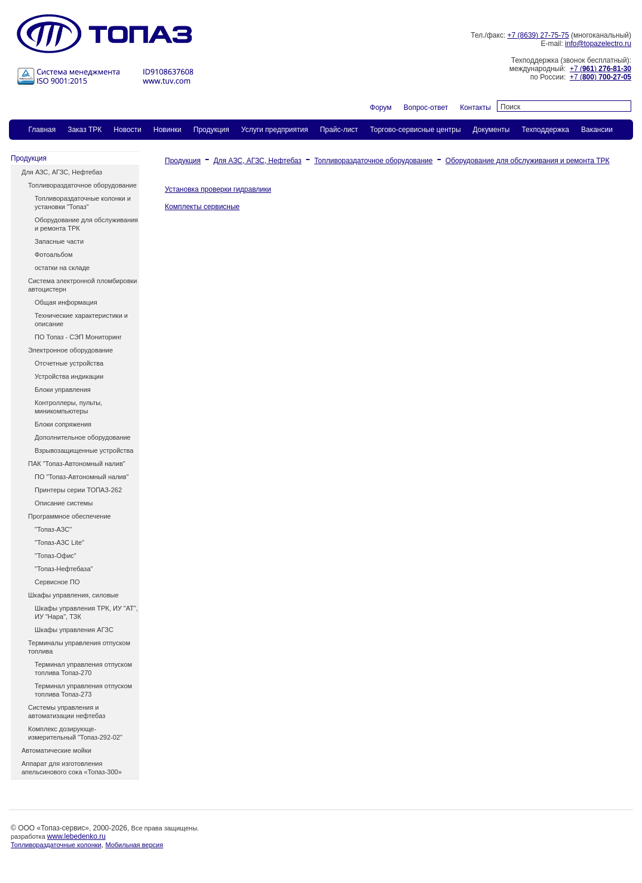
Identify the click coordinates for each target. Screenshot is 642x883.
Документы (491, 129)
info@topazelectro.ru (598, 43)
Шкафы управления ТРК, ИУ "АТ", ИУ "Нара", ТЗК (86, 612)
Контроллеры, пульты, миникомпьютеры (68, 407)
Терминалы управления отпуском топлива (79, 647)
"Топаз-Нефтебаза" (64, 568)
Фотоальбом (54, 254)
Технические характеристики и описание (81, 319)
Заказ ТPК (84, 129)
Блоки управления (63, 389)
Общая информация (66, 302)
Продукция (211, 129)
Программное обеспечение (69, 516)
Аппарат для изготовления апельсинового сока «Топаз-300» (71, 767)
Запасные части (59, 241)
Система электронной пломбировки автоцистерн (82, 285)
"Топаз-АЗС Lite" (59, 542)
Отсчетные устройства (69, 363)
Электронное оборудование (70, 350)
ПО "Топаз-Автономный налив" (81, 476)
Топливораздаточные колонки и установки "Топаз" (83, 202)
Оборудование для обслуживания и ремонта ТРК (86, 224)
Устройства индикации (69, 376)
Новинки (167, 129)
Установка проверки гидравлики (218, 189)
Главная (42, 129)
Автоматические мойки (56, 750)
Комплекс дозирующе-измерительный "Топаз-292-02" (75, 733)
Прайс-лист (339, 129)
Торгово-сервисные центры (415, 129)
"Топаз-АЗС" (53, 529)
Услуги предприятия (274, 129)
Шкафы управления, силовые (73, 595)
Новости (127, 129)
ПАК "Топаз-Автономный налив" (76, 463)
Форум (380, 107)
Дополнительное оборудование (83, 437)
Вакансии (597, 129)
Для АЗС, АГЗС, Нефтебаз (61, 172)
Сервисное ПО (57, 581)
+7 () (600, 69)
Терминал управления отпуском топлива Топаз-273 (83, 690)
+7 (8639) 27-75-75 (538, 35)
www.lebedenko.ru (76, 836)
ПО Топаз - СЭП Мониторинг (78, 337)
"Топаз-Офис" (55, 555)
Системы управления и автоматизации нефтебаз (66, 711)
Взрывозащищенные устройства (84, 450)
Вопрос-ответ (426, 107)
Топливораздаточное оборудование (82, 185)
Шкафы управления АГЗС (74, 629)
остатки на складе (62, 267)
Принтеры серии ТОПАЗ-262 (78, 489)
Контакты (475, 107)
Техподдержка (545, 129)
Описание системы (64, 503)
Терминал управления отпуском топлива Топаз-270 (83, 668)
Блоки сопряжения (63, 424)
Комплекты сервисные (202, 207)
